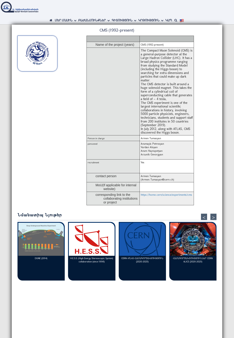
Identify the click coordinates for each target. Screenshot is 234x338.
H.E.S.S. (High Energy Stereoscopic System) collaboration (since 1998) (91, 260)
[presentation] (204, 217)
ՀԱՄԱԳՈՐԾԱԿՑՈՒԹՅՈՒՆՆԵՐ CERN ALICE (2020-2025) (193, 260)
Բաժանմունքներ (92, 20)
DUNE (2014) (41, 258)
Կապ (168, 20)
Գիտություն (122, 20)
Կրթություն (149, 20)
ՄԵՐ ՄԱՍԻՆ (63, 20)
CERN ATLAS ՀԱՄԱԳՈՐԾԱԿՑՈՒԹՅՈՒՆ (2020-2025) (142, 260)
